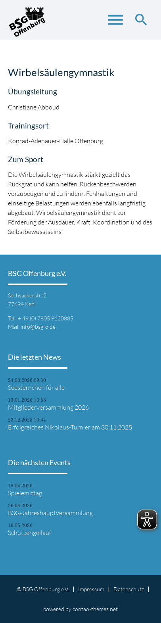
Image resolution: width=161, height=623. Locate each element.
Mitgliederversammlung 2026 (48, 407)
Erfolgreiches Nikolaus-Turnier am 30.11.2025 (70, 427)
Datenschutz (128, 589)
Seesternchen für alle (36, 387)
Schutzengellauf (29, 532)
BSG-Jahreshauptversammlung (50, 513)
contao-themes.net (95, 609)
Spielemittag (25, 493)
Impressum (91, 589)
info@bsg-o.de (38, 326)
